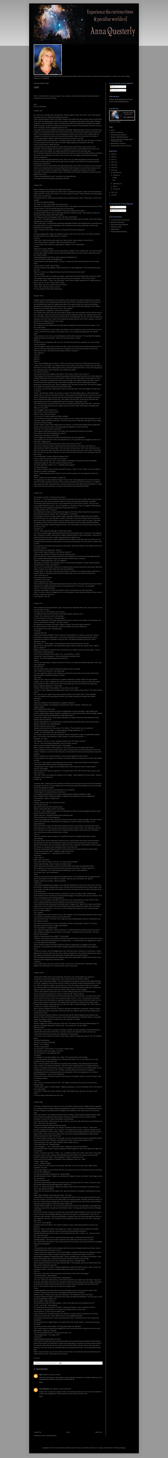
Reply (41, 1382)
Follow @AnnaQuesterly (118, 99)
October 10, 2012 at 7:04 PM (51, 1374)
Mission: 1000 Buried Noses (119, 137)
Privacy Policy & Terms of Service (121, 146)
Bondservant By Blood (117, 222)
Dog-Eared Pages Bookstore (119, 224)
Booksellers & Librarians (118, 143)
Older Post (98, 1432)
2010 (113, 195)
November (116, 172)
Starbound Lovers (116, 227)
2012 (113, 170)
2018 (113, 157)
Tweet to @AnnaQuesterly (119, 102)
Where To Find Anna (117, 132)
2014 (113, 165)
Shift (114, 180)
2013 (113, 167)
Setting (115, 177)
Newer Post (37, 1432)
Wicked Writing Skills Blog (119, 231)
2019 (113, 154)
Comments (114, 90)
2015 (113, 162)
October (115, 175)
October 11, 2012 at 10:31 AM (62, 1389)
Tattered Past (115, 229)
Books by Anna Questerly (118, 135)
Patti (40, 1374)
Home (68, 1432)
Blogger (123, 1448)
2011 (113, 192)
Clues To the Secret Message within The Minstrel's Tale (122, 140)
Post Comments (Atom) (49, 1435)
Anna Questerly (44, 1389)
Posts (113, 86)
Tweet (130, 99)
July (114, 186)
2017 (113, 159)
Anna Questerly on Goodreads (120, 220)
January (115, 189)
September (116, 183)
